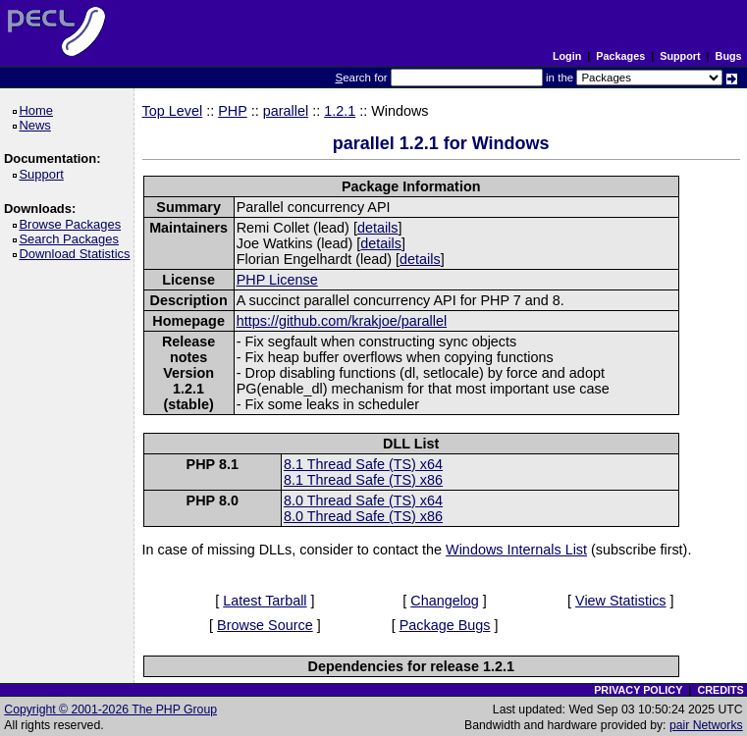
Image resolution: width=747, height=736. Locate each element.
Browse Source (265, 625)
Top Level (172, 111)
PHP (232, 111)
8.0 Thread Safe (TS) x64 (363, 500)
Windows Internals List (516, 549)
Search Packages (72, 239)
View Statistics (621, 600)
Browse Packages (73, 224)
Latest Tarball (264, 600)
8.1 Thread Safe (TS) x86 (363, 480)
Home (39, 110)
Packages (620, 56)
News (38, 125)
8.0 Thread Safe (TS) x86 (363, 516)
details (378, 228)
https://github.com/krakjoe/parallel (342, 321)
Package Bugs (445, 625)
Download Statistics (78, 253)
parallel (285, 111)
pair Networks (706, 725)
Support (680, 56)
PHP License (277, 280)
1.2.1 (339, 111)
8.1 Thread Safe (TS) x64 (363, 464)
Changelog (444, 600)
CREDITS (720, 690)
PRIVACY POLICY (638, 690)
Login (567, 56)
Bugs (729, 56)
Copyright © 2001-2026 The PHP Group (110, 709)
